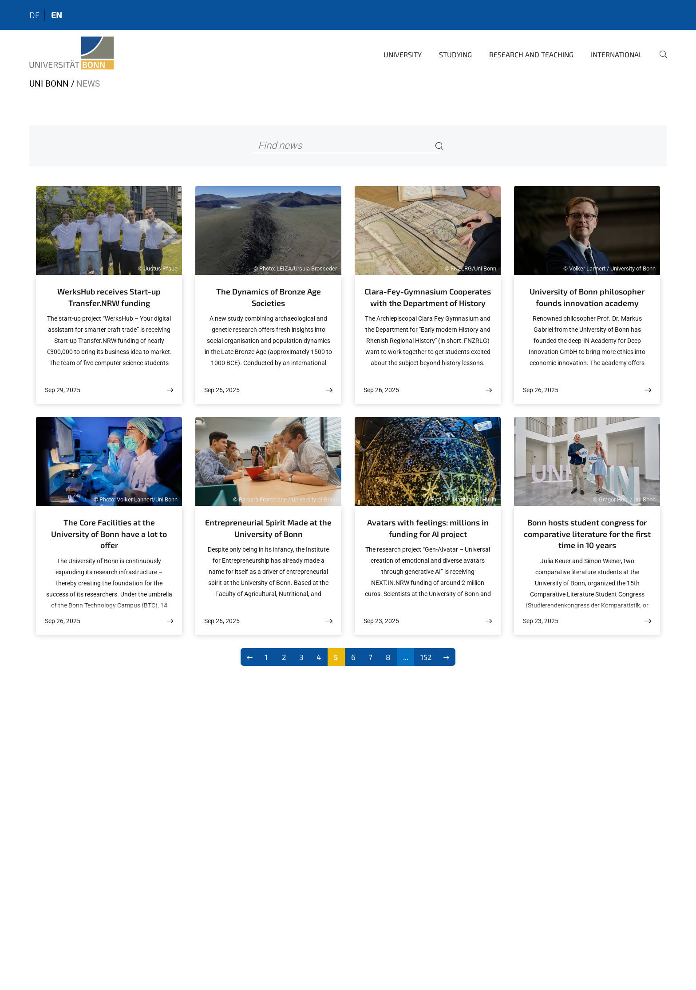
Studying (455, 54)
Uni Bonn (49, 84)
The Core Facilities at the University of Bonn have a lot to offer (109, 533)
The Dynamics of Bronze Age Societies (268, 297)
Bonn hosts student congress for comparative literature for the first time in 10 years (587, 533)
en (56, 15)
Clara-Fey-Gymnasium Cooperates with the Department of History (427, 297)
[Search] (439, 146)
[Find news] (348, 146)
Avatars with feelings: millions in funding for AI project (428, 528)
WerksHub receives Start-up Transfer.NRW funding (109, 297)
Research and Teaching (531, 54)
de (34, 15)
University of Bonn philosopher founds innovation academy (587, 297)
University (403, 54)
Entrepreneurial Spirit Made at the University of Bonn (268, 528)
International (616, 54)
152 (426, 656)
